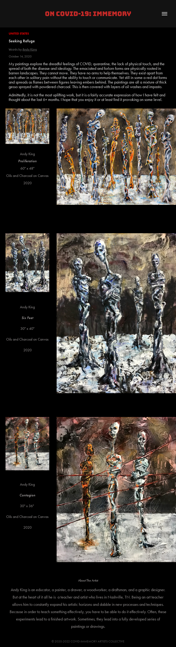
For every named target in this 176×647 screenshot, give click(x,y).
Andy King (29, 49)
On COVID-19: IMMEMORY (88, 13)
